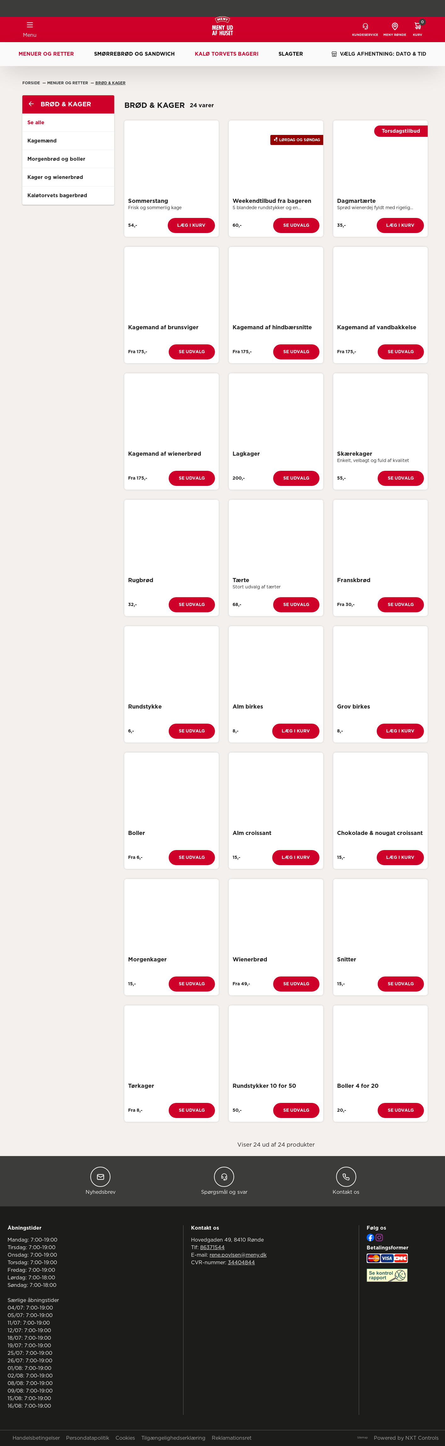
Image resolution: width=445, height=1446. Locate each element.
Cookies (125, 1438)
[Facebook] (370, 1237)
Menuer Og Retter (68, 83)
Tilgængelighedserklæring (173, 1438)
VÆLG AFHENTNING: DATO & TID (378, 54)
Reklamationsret (231, 1438)
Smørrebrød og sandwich (134, 54)
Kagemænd (42, 140)
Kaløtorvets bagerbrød (57, 195)
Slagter (291, 54)
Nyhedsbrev (100, 1181)
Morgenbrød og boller (56, 159)
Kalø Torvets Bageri (226, 54)
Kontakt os (346, 1181)
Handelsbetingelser (36, 1438)
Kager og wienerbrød (55, 177)
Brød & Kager (110, 83)
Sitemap (362, 1438)
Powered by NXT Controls (406, 1438)
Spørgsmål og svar (224, 1181)
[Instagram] (379, 1237)
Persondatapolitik (87, 1438)
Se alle (35, 122)
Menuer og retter (46, 54)
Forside (31, 83)
